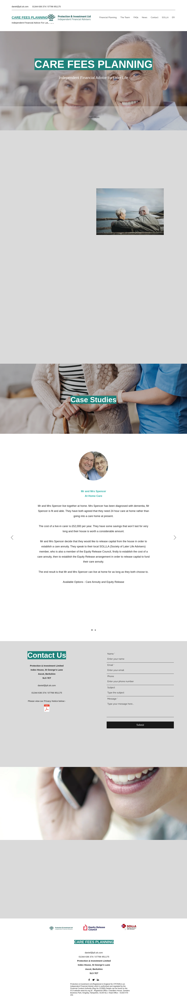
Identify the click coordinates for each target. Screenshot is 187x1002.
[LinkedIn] (97, 979)
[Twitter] (93, 979)
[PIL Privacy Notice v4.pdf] (46, 708)
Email (110, 665)
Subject (111, 687)
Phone (110, 676)
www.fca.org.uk (86, 991)
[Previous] (12, 537)
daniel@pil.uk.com (20, 6)
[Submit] (140, 725)
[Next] (175, 537)
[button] (93, 117)
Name (110, 654)
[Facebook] (89, 979)
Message (111, 699)
